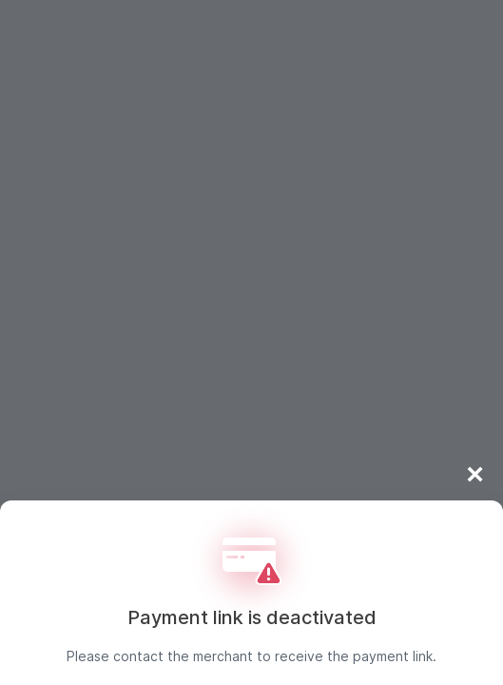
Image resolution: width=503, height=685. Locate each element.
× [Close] (475, 474)
